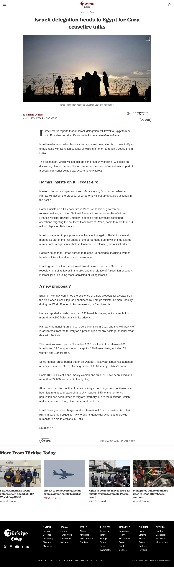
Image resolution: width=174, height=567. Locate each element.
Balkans (64, 542)
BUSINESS (105, 527)
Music (141, 538)
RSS (102, 561)
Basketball (161, 535)
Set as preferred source (137, 113)
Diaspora (47, 542)
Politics (46, 531)
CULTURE (143, 527)
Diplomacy (48, 538)
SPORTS (160, 527)
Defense (47, 535)
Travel (122, 542)
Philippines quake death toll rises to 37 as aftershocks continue (150, 494)
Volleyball (160, 538)
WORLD (83, 527)
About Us (42, 561)
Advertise (94, 561)
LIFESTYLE (124, 527)
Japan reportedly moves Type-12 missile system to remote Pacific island (109, 494)
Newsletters (54, 561)
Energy (103, 538)
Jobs (76, 561)
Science (123, 550)
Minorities (47, 546)
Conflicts (84, 542)
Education (124, 531)
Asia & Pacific (86, 538)
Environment (125, 538)
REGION (64, 527)
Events (142, 542)
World (92, 12)
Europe (64, 531)
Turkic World (66, 535)
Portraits (143, 546)
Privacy (84, 561)
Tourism (104, 542)
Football (160, 531)
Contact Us (67, 561)
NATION (47, 527)
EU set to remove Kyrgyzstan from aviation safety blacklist (62, 492)
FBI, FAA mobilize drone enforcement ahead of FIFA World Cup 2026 (17, 494)
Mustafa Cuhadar (34, 114)
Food (121, 546)
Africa (83, 531)
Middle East (66, 538)
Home (82, 12)
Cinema (142, 535)
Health (122, 535)
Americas (84, 535)
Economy (104, 531)
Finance (104, 535)
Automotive (106, 550)
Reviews (143, 550)
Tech (102, 546)
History (142, 531)
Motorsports (162, 542)
